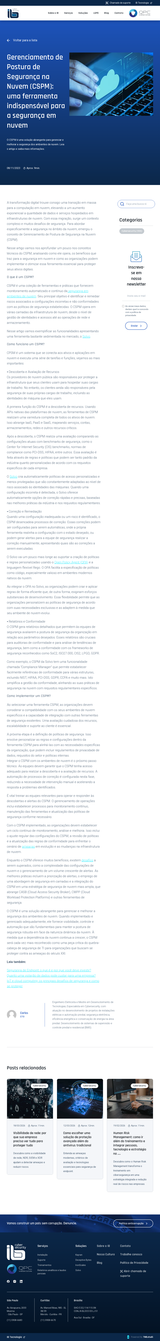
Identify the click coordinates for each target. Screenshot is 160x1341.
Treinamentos (44, 1265)
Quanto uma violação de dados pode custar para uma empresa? (51, 975)
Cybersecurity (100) (132, 231)
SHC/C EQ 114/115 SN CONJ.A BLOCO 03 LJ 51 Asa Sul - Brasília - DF (86, 1313)
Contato (125, 1246)
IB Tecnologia (144, 3)
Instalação (43, 1255)
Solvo (86, 336)
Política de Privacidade (134, 1263)
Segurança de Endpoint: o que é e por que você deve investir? (49, 970)
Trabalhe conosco (131, 1254)
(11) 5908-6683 (14, 1320)
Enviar (136, 326)
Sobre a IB (103, 1246)
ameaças (28, 846)
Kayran (78, 1255)
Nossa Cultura (106, 1254)
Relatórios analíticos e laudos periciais (52, 1272)
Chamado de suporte (118, 3)
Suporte (41, 1260)
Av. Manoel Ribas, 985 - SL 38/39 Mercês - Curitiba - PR (53, 1311)
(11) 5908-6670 (48, 1320)
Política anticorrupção (133, 1223)
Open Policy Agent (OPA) (71, 562)
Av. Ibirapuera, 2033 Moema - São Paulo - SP (16, 1311)
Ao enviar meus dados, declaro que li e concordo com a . (136, 311)
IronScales (80, 1265)
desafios (87, 860)
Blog (99, 1263)
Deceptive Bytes (83, 1260)
